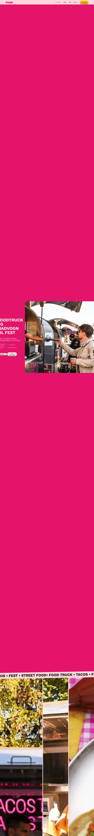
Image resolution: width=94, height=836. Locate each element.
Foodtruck (58, 2)
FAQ (70, 2)
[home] (9, 2)
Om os (75, 2)
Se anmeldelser (12, 354)
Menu (65, 2)
